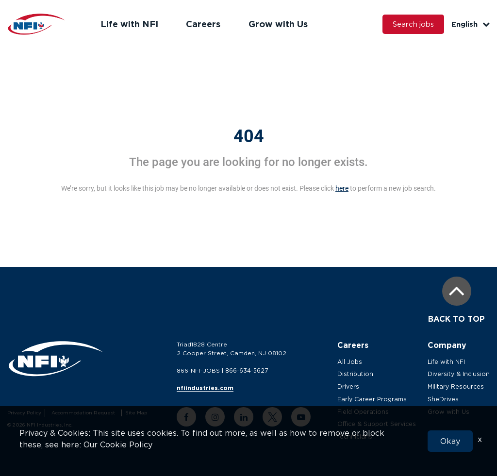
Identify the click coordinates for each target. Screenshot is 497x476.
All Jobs (351, 362)
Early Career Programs (373, 399)
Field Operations (364, 412)
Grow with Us (276, 24)
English (470, 24)
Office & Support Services (378, 424)
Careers (202, 24)
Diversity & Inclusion (460, 374)
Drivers (349, 386)
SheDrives (445, 399)
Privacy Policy (23, 412)
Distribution (356, 374)
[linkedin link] (244, 417)
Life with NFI (129, 24)
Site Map (135, 412)
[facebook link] (187, 417)
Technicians (355, 436)
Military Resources (458, 386)
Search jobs (412, 24)
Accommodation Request (82, 412)
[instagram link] (216, 417)
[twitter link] (273, 417)
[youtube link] (302, 417)
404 (248, 136)
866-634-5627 (247, 370)
